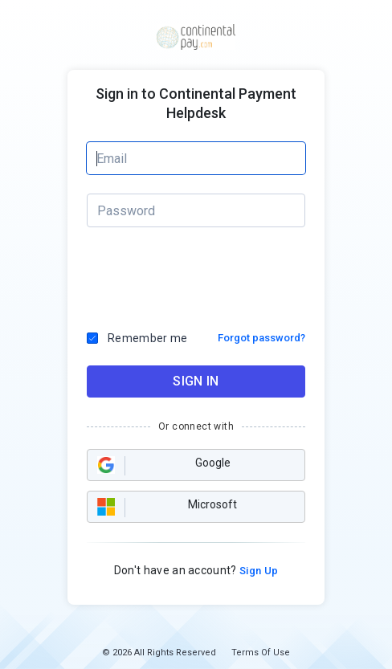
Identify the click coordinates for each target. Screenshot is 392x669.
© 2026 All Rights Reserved (159, 652)
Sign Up (258, 571)
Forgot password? (261, 338)
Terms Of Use (260, 652)
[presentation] (197, 275)
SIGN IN (195, 381)
